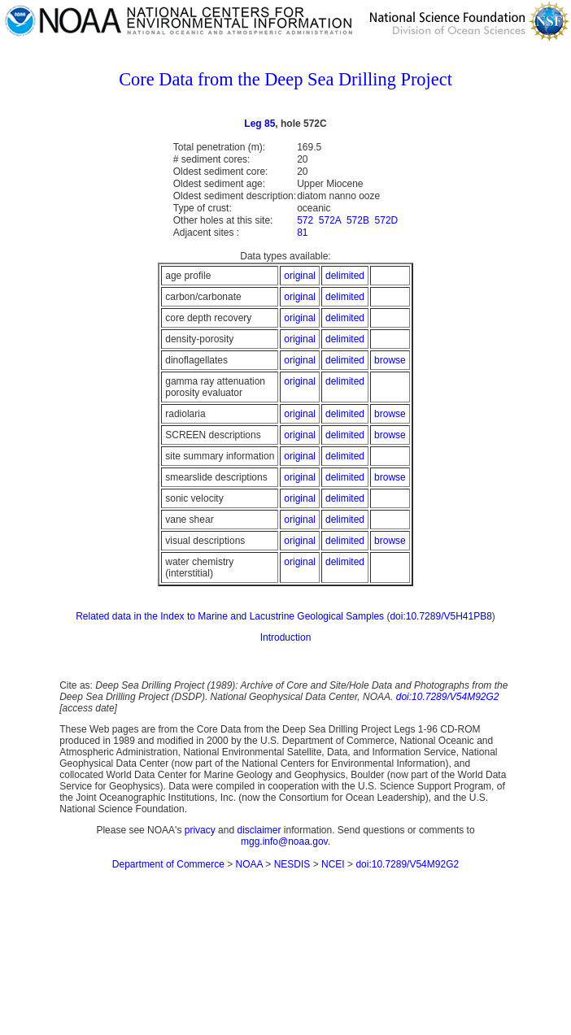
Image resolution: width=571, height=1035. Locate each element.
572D (387, 220)
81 (302, 232)
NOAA (249, 864)
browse (390, 360)
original (300, 275)
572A (330, 220)
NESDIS (292, 864)
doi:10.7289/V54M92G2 (447, 696)
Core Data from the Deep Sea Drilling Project (285, 79)
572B (358, 220)
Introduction (286, 637)
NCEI (333, 864)
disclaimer (259, 830)
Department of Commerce (168, 864)
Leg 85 (259, 123)
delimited (344, 275)
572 (305, 220)
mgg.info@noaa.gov (284, 841)
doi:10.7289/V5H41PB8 (440, 616)
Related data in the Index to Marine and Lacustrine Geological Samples (230, 616)
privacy (200, 830)
